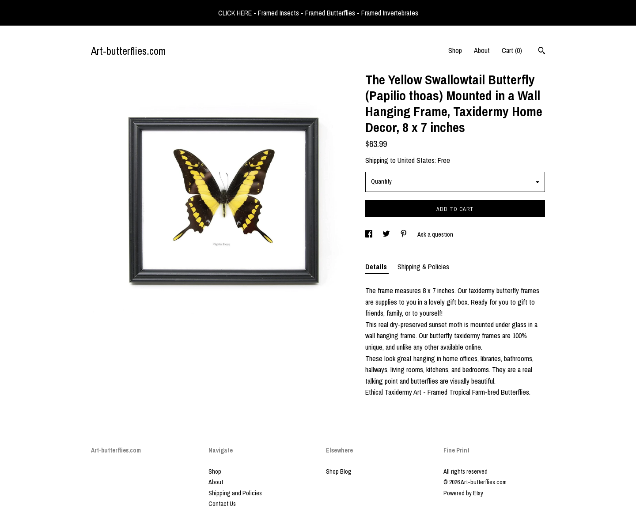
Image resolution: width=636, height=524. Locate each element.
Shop (455, 50)
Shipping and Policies (235, 493)
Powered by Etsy (463, 493)
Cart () (512, 50)
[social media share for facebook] (369, 234)
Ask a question (435, 234)
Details (377, 266)
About (482, 50)
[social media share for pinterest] (404, 234)
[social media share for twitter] (386, 234)
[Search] (541, 52)
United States (416, 160)
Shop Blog (339, 471)
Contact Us (222, 504)
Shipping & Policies (423, 266)
